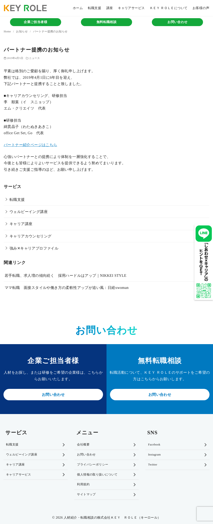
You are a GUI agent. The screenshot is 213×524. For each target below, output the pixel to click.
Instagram (154, 454)
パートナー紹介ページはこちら (30, 145)
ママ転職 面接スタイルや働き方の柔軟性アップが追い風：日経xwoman (67, 288)
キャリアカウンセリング (30, 236)
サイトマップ (86, 494)
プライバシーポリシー (92, 464)
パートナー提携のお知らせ (50, 31)
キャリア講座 (21, 224)
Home (8, 31)
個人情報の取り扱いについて (97, 474)
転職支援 (94, 8)
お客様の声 (201, 8)
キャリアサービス (131, 8)
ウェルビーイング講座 (29, 212)
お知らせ (22, 31)
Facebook (154, 444)
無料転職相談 (106, 22)
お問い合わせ (177, 22)
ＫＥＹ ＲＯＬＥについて (168, 8)
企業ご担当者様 (35, 22)
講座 (109, 8)
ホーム (78, 8)
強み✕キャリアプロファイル (34, 248)
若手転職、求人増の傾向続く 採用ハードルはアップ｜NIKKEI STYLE (65, 275)
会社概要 (83, 444)
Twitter (152, 464)
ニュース (34, 58)
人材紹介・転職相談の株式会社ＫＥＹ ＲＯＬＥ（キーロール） (112, 517)
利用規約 (83, 484)
